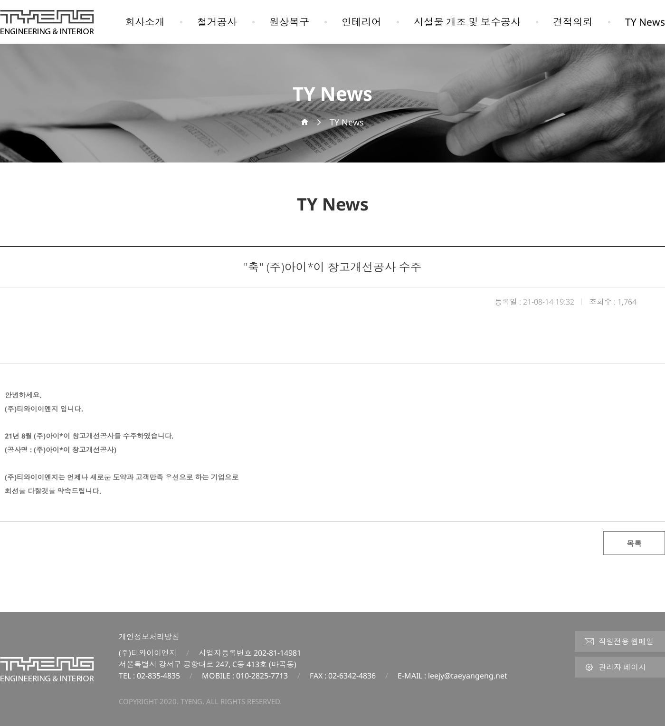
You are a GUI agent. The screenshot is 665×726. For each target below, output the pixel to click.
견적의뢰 (573, 22)
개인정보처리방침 (149, 636)
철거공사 (217, 22)
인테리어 (361, 22)
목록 (634, 543)
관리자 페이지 (615, 667)
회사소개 (145, 22)
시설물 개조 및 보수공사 (467, 22)
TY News (645, 22)
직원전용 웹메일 (619, 641)
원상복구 (289, 22)
